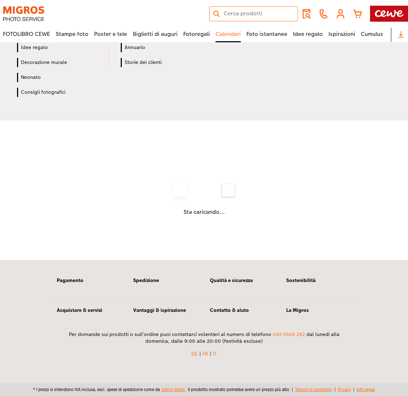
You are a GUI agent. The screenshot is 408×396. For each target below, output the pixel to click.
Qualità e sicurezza (231, 280)
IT (215, 353)
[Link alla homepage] (72, 14)
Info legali (366, 389)
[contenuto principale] (204, 160)
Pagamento (70, 280)
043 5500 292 (289, 334)
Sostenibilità (301, 280)
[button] (340, 14)
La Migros (297, 310)
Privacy (344, 389)
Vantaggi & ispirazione (159, 310)
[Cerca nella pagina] (253, 13)
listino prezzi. (174, 389)
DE (194, 353)
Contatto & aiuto (229, 310)
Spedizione (146, 280)
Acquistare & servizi (79, 310)
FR (205, 353)
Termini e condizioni (313, 389)
